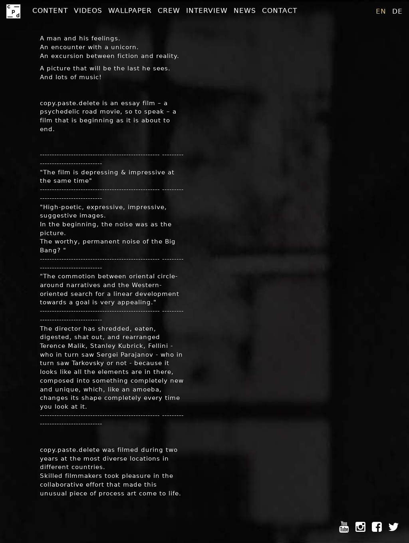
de (397, 11)
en (381, 11)
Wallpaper (130, 10)
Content (50, 10)
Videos (88, 10)
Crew (169, 10)
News (245, 10)
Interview (207, 10)
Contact (279, 10)
